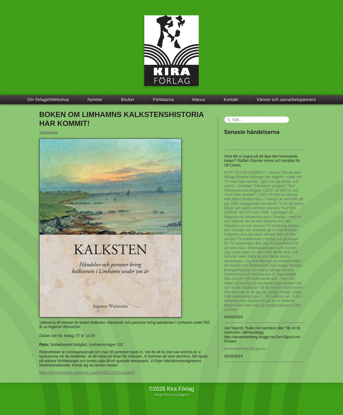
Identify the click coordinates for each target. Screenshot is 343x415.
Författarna (163, 99)
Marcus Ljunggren (176, 394)
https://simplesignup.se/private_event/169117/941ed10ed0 (87, 372)
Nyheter (94, 99)
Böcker (127, 99)
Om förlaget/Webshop (48, 99)
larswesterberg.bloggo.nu (245, 348)
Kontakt (231, 99)
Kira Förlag (171, 55)
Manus (198, 99)
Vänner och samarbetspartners (286, 99)
